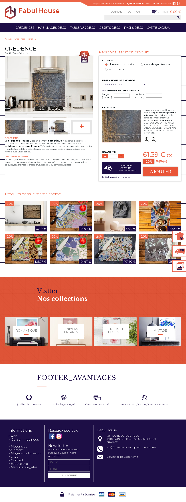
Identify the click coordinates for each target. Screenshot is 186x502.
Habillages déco (52, 27)
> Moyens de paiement (18, 448)
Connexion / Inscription (125, 11)
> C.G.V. (14, 457)
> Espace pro (18, 463)
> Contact (16, 460)
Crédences (25, 27)
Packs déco (133, 27)
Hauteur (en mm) (139, 95)
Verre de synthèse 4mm (158, 64)
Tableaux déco (82, 27)
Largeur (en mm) (107, 95)
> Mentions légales (23, 467)
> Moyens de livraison (25, 453)
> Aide (13, 436)
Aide (148, 3)
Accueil (8, 38)
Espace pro (166, 3)
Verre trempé (117, 69)
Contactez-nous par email (122, 456)
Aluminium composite (121, 64)
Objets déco (109, 27)
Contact (155, 3)
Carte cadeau (159, 27)
